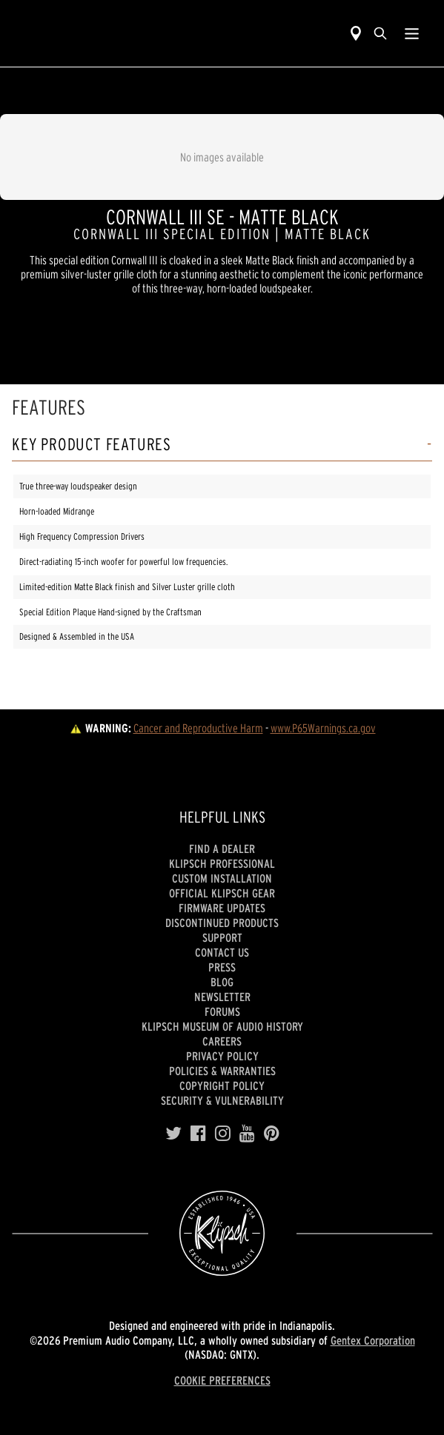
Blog (222, 982)
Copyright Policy (222, 1085)
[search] (380, 33)
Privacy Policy (222, 1056)
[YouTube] (247, 1134)
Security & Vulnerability (222, 1100)
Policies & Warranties (222, 1070)
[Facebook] (198, 1134)
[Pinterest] (271, 1134)
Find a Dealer (222, 848)
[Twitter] (173, 1134)
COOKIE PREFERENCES (222, 1380)
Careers (222, 1041)
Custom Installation (222, 878)
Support (222, 937)
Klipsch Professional (222, 863)
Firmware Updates (222, 907)
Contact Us (222, 952)
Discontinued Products (222, 922)
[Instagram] (223, 1134)
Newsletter (222, 996)
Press (222, 967)
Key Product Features (91, 444)
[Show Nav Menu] (411, 33)
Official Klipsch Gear (222, 893)
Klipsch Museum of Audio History (222, 1026)
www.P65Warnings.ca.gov (323, 728)
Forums (222, 1011)
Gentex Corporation (373, 1340)
